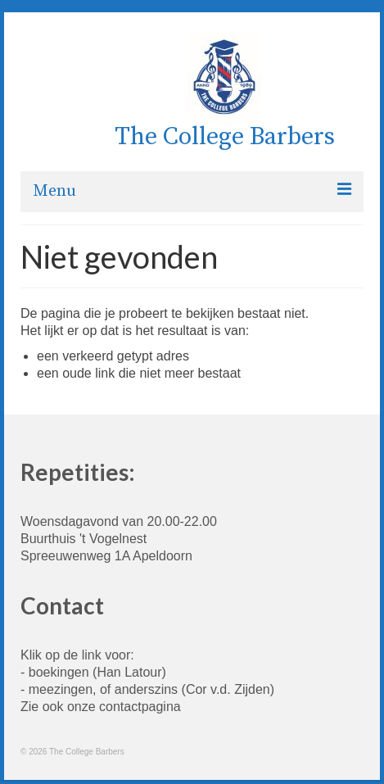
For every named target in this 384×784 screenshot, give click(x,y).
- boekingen (54, 672)
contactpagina (140, 707)
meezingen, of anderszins (103, 689)
